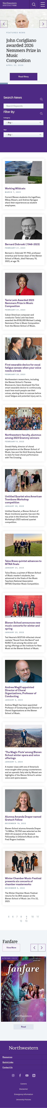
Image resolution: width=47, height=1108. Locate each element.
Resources (25, 1057)
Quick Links (25, 1062)
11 (38, 916)
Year (5, 130)
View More (11, 948)
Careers (23, 1084)
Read (23, 1027)
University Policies (23, 1100)
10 (33, 916)
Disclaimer (23, 1089)
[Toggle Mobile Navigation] (42, 4)
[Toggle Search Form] (33, 4)
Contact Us (25, 1067)
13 (27, 921)
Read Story (23, 77)
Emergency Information (23, 1094)
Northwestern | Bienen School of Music (10, 4)
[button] (4, 24)
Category (7, 118)
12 (21, 921)
